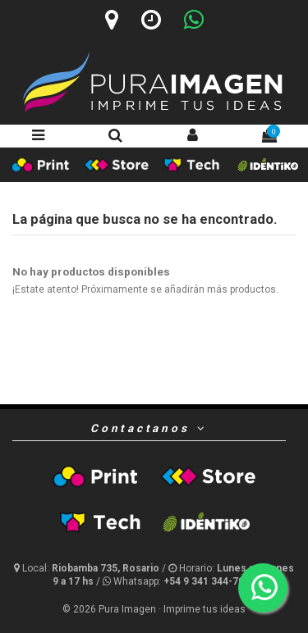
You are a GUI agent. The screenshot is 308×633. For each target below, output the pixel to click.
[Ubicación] (111, 19)
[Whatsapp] (194, 19)
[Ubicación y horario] (88, 568)
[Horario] (151, 19)
